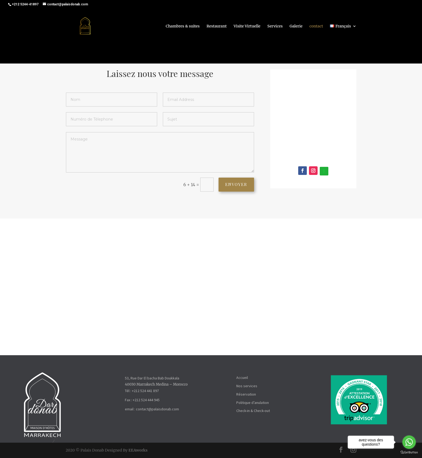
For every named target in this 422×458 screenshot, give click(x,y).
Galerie (296, 26)
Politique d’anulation (252, 402)
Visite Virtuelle (247, 26)
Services (275, 26)
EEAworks (137, 450)
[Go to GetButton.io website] (409, 452)
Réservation (246, 394)
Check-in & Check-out (253, 410)
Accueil (242, 377)
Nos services (246, 385)
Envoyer (232, 184)
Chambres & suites (183, 26)
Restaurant (217, 26)
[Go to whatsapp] (409, 442)
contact (316, 26)
